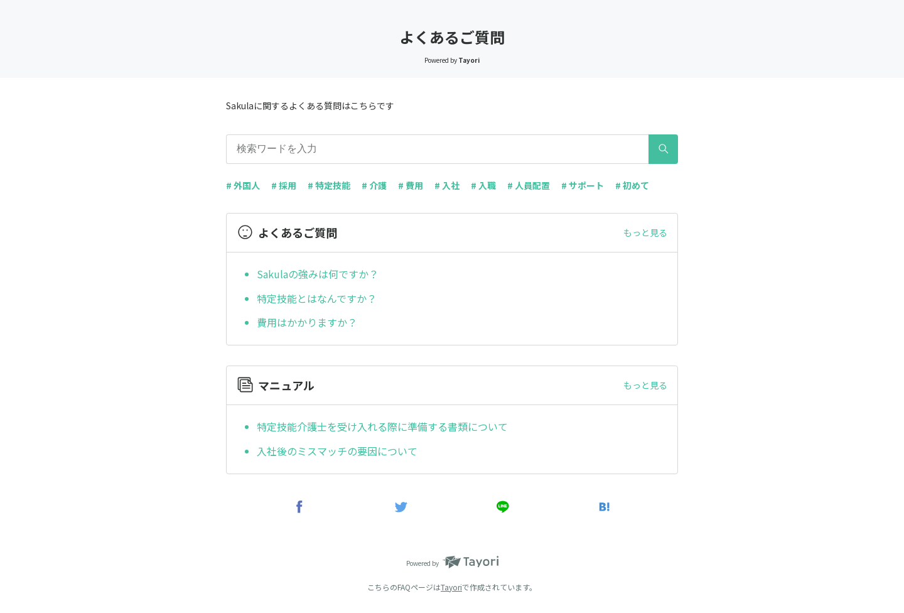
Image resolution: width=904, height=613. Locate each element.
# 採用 (283, 185)
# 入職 (483, 185)
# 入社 (447, 185)
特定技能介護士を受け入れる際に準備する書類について (382, 426)
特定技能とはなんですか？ (317, 298)
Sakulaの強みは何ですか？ (318, 273)
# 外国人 (243, 185)
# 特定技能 (329, 185)
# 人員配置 (528, 185)
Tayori (451, 587)
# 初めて (632, 185)
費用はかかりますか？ (307, 322)
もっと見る (645, 232)
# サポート (582, 185)
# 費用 (410, 185)
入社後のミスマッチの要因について (337, 450)
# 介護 (374, 185)
